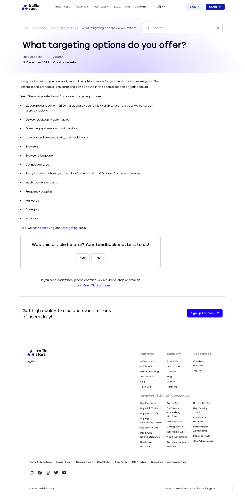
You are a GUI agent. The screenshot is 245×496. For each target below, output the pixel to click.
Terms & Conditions (40, 462)
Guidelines (157, 462)
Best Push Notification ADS (150, 435)
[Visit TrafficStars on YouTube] (64, 473)
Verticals (100, 6)
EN (161, 6)
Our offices (173, 366)
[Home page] (29, 7)
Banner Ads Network (199, 419)
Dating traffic (175, 426)
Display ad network (146, 444)
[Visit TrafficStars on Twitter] (56, 473)
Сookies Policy (84, 462)
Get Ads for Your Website (177, 444)
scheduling (47, 228)
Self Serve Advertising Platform (173, 412)
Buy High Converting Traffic (151, 420)
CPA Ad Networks (203, 441)
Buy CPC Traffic (149, 413)
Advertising (40, 28)
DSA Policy (121, 462)
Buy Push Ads (148, 403)
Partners (172, 387)
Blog (169, 376)
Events (171, 381)
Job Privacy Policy (177, 462)
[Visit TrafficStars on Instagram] (48, 473)
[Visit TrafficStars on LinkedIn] (31, 473)
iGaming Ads (174, 421)
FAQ (25, 28)
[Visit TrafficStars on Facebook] (39, 473)
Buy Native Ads (149, 427)
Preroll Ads (173, 403)
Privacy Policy (64, 462)
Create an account (199, 363)
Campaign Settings (65, 28)
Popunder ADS (201, 436)
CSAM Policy (104, 462)
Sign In (194, 6)
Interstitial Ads (176, 432)
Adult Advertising (177, 437)
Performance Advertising (201, 428)
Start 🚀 (215, 6)
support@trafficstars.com (90, 285)
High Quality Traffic (200, 410)
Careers (171, 371)
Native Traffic (201, 403)
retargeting (69, 228)
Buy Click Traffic (149, 408)
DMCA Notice (139, 462)
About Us (172, 361)
